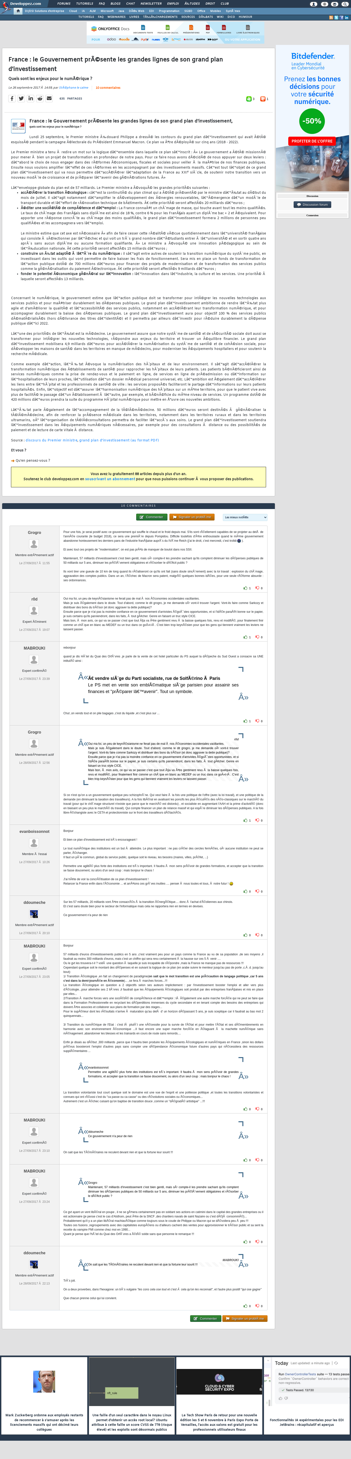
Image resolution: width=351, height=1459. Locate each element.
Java (121, 11)
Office (201, 11)
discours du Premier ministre (51, 440)
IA (83, 11)
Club (224, 4)
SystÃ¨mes (233, 11)
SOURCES (188, 17)
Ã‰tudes (192, 4)
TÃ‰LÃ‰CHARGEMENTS (160, 17)
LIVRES (134, 17)
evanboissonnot (35, 831)
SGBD (188, 11)
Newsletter (151, 4)
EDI (151, 11)
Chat (130, 4)
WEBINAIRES (116, 17)
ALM (93, 11)
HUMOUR (245, 17)
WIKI (220, 17)
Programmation (169, 11)
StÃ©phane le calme (73, 88)
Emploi (173, 4)
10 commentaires (108, 88)
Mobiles (215, 11)
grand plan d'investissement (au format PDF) (119, 440)
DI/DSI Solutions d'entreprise (44, 11)
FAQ (101, 4)
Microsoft (107, 11)
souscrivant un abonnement (110, 479)
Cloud (73, 11)
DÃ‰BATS (206, 17)
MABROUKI (34, 648)
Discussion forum (312, 205)
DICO (231, 17)
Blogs (115, 4)
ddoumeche (34, 902)
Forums (64, 4)
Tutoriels (84, 4)
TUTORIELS (86, 17)
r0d (34, 599)
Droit (210, 4)
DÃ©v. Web (136, 11)
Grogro (34, 533)
